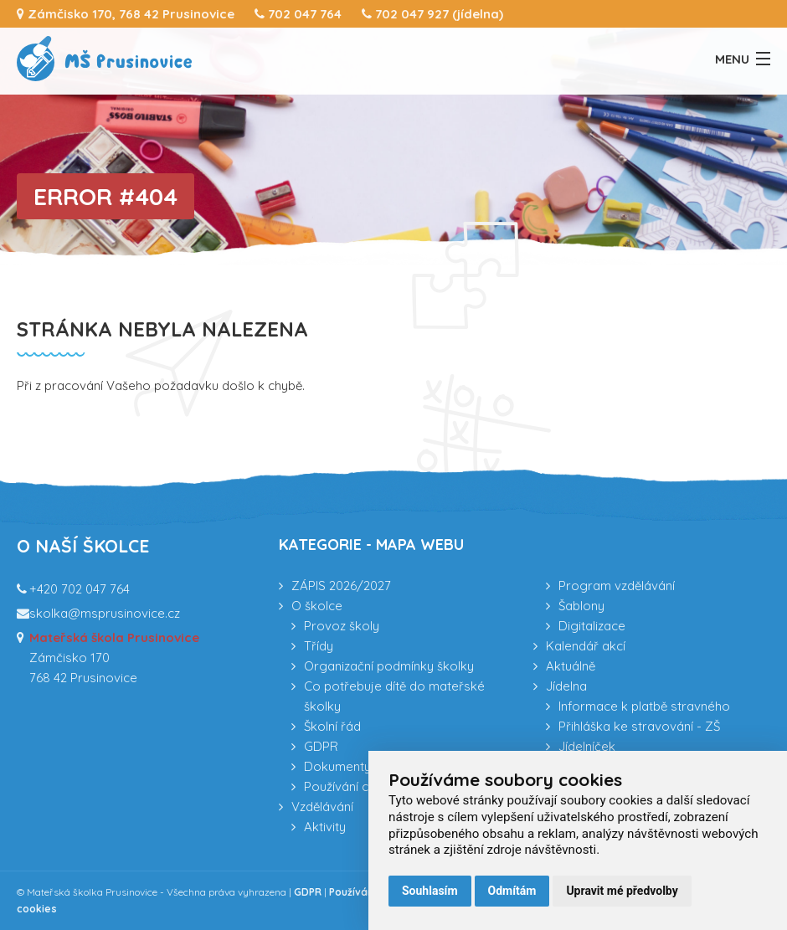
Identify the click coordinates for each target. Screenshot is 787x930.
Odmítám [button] (512, 890)
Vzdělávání (322, 806)
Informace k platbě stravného (644, 706)
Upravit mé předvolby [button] (621, 890)
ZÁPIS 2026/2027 (341, 585)
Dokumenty (337, 766)
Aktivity (325, 827)
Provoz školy (341, 626)
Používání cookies (356, 786)
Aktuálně (570, 666)
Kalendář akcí (585, 646)
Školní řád (332, 726)
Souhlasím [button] (430, 890)
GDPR (321, 746)
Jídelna (566, 686)
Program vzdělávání (616, 585)
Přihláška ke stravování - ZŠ (639, 726)
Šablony (581, 606)
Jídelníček (586, 746)
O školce (316, 606)
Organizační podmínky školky (389, 666)
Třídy (318, 646)
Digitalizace (591, 626)
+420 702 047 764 (79, 589)
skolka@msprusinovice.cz (104, 613)
